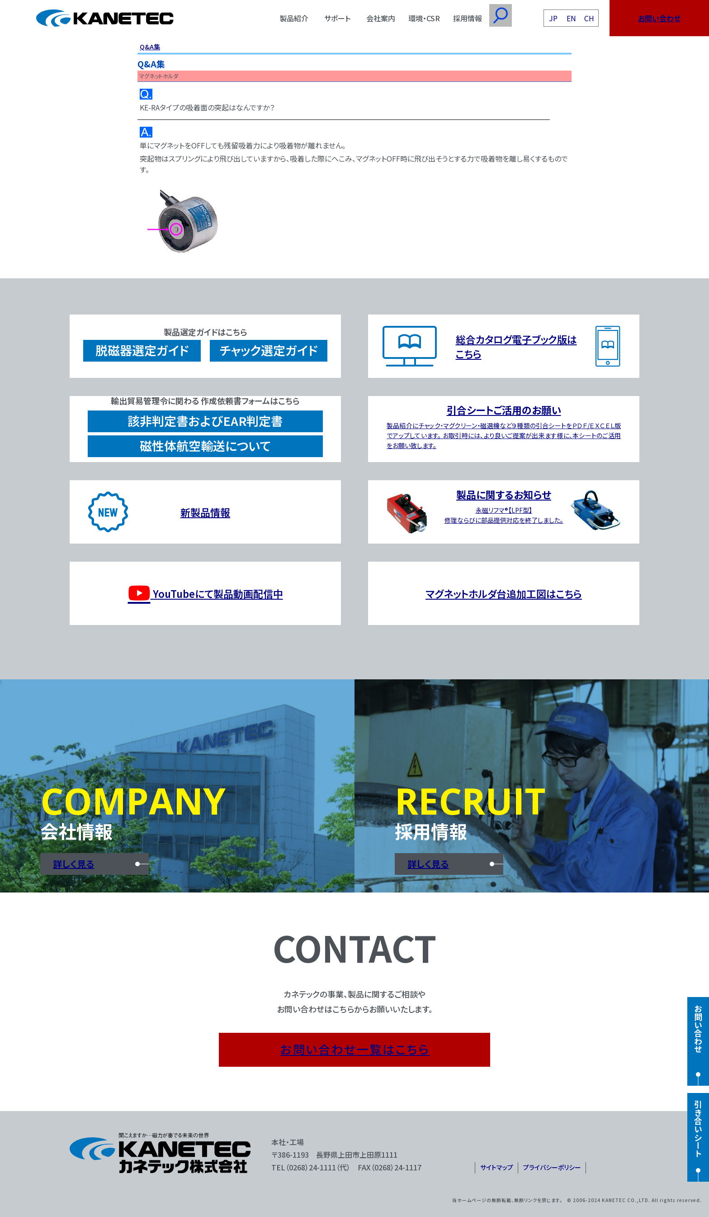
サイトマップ (496, 1167)
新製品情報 (205, 512)
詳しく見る (73, 863)
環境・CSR (424, 18)
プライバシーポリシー (552, 1167)
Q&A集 (150, 46)
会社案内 (380, 18)
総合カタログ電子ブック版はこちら (516, 346)
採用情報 (467, 18)
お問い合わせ (659, 18)
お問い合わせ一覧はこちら (355, 1048)
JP (553, 18)
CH (589, 18)
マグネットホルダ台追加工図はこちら (503, 593)
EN (571, 18)
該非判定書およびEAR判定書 (205, 421)
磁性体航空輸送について (205, 445)
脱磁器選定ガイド (142, 350)
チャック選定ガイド (268, 350)
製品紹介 (293, 18)
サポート (337, 18)
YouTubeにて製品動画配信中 (205, 593)
